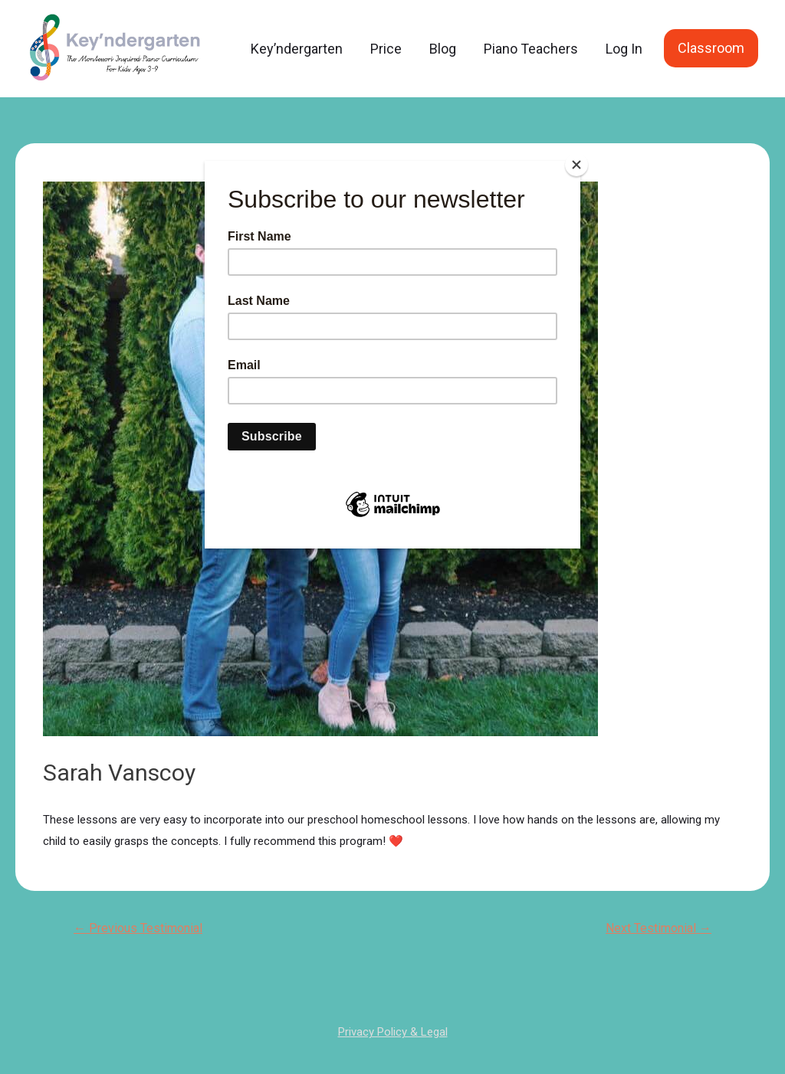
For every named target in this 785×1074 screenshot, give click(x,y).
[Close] (576, 164)
